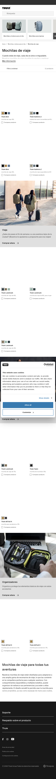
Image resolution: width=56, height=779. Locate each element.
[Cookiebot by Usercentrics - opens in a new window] (43, 364)
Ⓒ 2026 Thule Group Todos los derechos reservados (20, 766)
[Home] (10, 8)
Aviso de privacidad (8, 747)
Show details (44, 398)
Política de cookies (8, 751)
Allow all (28, 405)
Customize (28, 412)
